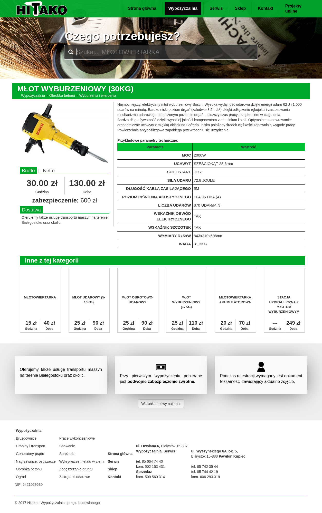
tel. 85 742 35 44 (204, 466)
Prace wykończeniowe (77, 438)
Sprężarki (66, 454)
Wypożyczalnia (183, 8)
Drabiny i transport (30, 446)
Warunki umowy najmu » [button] (161, 404)
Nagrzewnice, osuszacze (36, 461)
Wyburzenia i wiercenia (97, 95)
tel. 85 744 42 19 (204, 472)
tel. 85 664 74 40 (149, 461)
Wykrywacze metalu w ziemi (81, 461)
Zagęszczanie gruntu (76, 469)
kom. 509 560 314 (150, 477)
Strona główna (142, 8)
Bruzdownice (26, 438)
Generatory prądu (30, 454)
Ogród (21, 477)
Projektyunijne (293, 8)
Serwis (216, 8)
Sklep (240, 8)
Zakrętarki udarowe (74, 477)
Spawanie (67, 446)
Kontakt (265, 8)
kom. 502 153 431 (150, 466)
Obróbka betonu (62, 95)
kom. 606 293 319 (205, 477)
